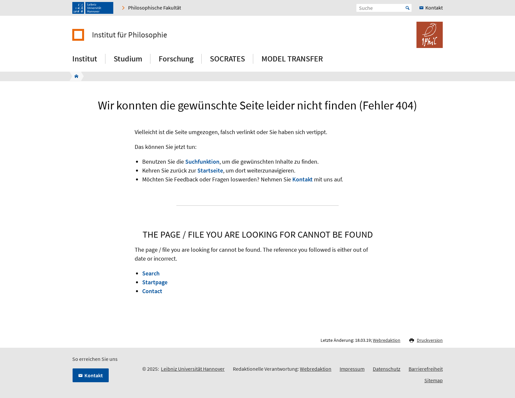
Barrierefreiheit (426, 368)
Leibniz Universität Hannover (193, 368)
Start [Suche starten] (408, 8)
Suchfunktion (202, 161)
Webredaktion (386, 340)
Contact (152, 291)
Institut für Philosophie (129, 35)
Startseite (210, 170)
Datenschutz (386, 368)
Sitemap (433, 380)
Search (151, 273)
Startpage (155, 282)
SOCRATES (227, 59)
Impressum (352, 368)
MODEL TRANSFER (292, 59)
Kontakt (302, 179)
